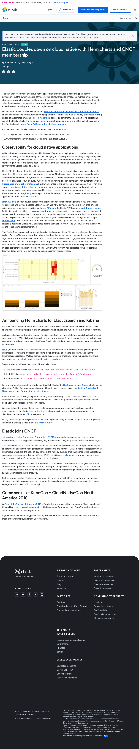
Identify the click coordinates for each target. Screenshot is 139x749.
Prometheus (8, 193)
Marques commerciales (24, 711)
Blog (5, 18)
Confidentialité (100, 610)
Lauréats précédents (66, 665)
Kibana (85, 384)
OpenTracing (8, 220)
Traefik (49, 193)
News (24, 45)
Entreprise (125, 18)
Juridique (98, 602)
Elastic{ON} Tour (65, 669)
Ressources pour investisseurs (71, 639)
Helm (4, 349)
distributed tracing (90, 207)
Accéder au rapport (59, 2)
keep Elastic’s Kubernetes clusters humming (43, 124)
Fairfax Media (43, 117)
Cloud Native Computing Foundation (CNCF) (31, 437)
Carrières (61, 602)
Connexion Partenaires (105, 580)
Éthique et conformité (104, 617)
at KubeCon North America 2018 (24, 504)
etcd (71, 193)
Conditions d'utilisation (43, 711)
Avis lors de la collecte (72, 735)
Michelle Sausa (12, 62)
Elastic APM (8, 201)
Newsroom (62, 588)
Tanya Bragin (26, 62)
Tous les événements (67, 677)
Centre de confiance (103, 606)
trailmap (67, 454)
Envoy (28, 193)
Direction (61, 580)
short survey (45, 422)
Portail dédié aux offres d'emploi (72, 606)
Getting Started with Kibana (34, 391)
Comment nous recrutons (69, 610)
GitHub (30, 414)
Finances (61, 647)
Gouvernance (63, 643)
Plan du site (32, 714)
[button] (133, 36)
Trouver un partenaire (104, 576)
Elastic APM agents (49, 207)
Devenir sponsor (64, 673)
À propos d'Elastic (65, 576)
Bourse (60, 651)
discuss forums (49, 411)
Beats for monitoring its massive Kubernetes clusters (71, 111)
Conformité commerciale (105, 613)
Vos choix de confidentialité (93, 735)
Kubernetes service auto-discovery (39, 186)
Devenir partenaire (102, 588)
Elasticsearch (70, 384)
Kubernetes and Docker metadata (19, 183)
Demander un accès (103, 584)
